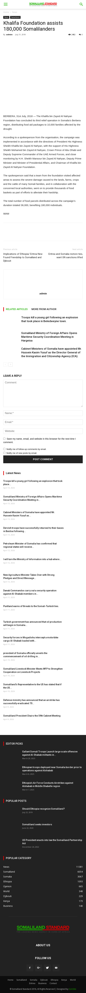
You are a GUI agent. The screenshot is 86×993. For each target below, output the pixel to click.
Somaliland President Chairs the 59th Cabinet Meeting (32, 715)
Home (6, 12)
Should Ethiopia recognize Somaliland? (43, 809)
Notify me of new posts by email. (22, 453)
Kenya (64, 979)
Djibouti (44, 979)
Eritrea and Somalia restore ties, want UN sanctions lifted (65, 255)
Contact (53, 983)
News (14, 12)
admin (9, 34)
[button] (81, 4)
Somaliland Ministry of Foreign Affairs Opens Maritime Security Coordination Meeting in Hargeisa (49, 336)
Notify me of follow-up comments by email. (26, 449)
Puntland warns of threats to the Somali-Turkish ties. (31, 606)
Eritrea (32, 983)
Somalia (33, 979)
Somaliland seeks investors (37, 824)
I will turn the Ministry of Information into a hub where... (32, 559)
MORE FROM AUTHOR (43, 309)
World (73, 979)
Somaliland (15, 17)
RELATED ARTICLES (17, 309)
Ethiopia (54, 979)
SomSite (72, 989)
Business (42, 983)
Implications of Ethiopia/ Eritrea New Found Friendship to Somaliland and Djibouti (22, 257)
